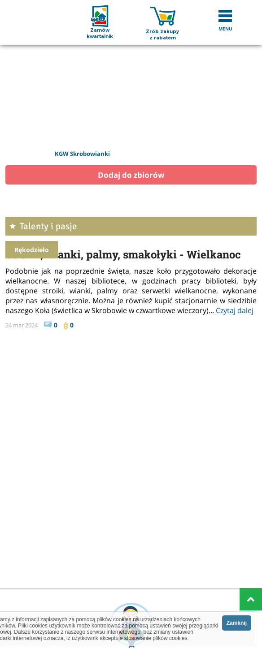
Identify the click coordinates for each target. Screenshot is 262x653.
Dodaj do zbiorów (131, 175)
